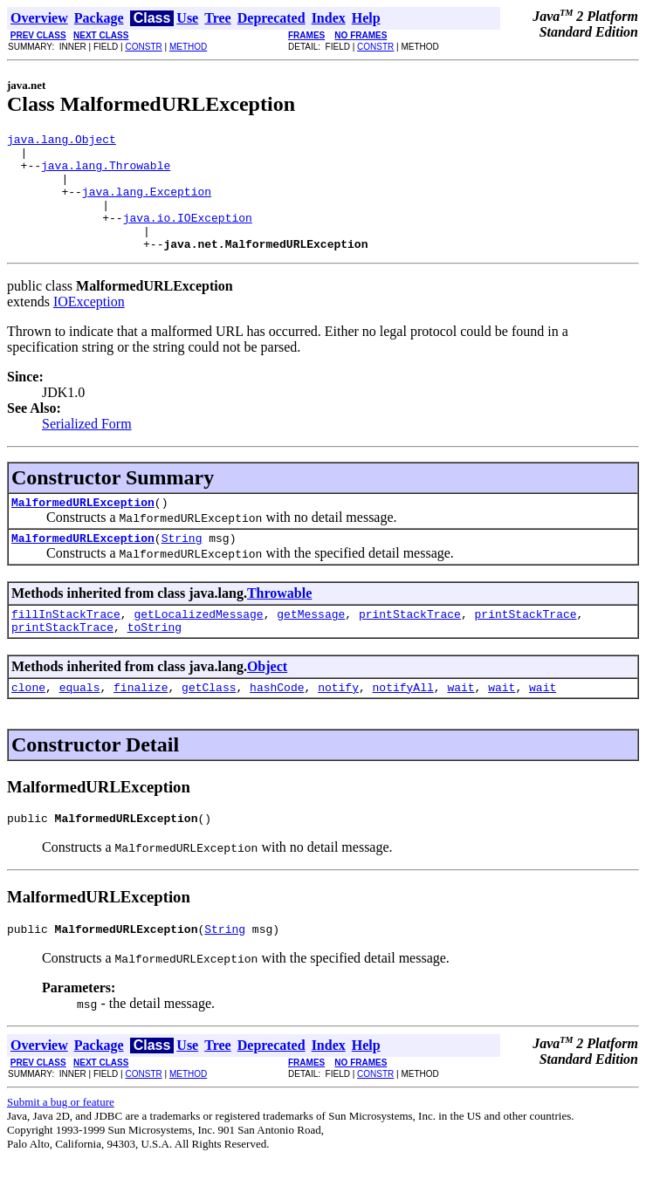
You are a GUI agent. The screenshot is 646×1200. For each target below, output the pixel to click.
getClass (209, 723)
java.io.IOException (187, 235)
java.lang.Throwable (105, 173)
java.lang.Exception (146, 204)
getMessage (311, 645)
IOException (89, 325)
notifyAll (403, 723)
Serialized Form (87, 447)
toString (154, 661)
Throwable (279, 621)
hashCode (277, 723)
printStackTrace (410, 645)
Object (267, 700)
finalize (140, 723)
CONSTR (143, 46)
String (182, 566)
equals (79, 723)
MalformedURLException (83, 528)
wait (460, 723)
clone (28, 723)
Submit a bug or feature (60, 1143)
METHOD (188, 46)
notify (338, 723)
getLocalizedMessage (198, 645)
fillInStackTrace (65, 645)
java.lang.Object (61, 141)
